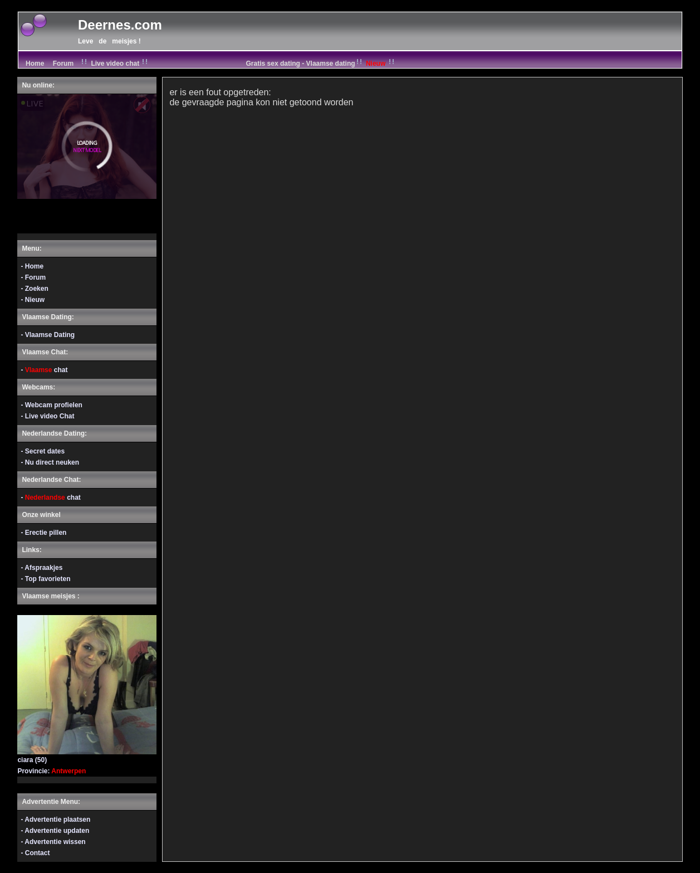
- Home (32, 266)
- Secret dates (43, 451)
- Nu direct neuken (50, 462)
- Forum (33, 277)
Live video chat (115, 63)
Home (34, 63)
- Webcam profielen (51, 405)
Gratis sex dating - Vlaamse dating (321, 63)
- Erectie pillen (43, 533)
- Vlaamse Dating (48, 335)
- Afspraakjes (41, 568)
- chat (44, 370)
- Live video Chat (47, 416)
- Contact (35, 853)
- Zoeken (34, 288)
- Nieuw (33, 300)
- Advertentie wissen (53, 842)
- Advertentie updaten (55, 831)
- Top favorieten (45, 579)
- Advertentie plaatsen (55, 819)
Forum (63, 63)
